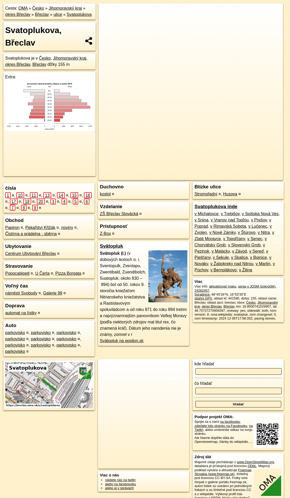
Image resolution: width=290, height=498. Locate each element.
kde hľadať (204, 364)
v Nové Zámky (222, 232)
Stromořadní (205, 194)
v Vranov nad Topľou (230, 220)
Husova (230, 194)
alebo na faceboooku (120, 484)
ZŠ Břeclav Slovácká (119, 214)
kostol (105, 194)
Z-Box (105, 233)
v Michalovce (206, 214)
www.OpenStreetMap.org (255, 462)
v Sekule (221, 257)
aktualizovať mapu (222, 286)
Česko (38, 8)
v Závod (239, 251)
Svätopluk (111, 246)
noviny (67, 227)
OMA (23, 8)
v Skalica (239, 257)
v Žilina (245, 270)
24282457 (201, 290)
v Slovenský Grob (244, 245)
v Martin (263, 263)
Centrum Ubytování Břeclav (30, 253)
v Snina (201, 220)
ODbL (252, 466)
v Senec (254, 239)
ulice (58, 14)
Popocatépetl (17, 273)
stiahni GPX (203, 298)
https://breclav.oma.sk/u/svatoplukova (256, 176)
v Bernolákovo (223, 270)
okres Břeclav (17, 14)
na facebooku (230, 422)
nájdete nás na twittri (120, 480)
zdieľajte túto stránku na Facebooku (220, 426)
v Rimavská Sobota (228, 226)
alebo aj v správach (119, 488)
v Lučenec (257, 226)
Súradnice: (202, 294)
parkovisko (15, 332)
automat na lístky (21, 313)
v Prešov (259, 220)
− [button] (107, 20)
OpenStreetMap (186, 176)
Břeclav (42, 14)
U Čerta (42, 273)
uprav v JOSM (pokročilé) (256, 286)
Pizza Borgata (68, 273)
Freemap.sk (213, 176)
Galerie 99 (52, 293)
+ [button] (107, 12)
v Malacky (221, 251)
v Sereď (256, 251)
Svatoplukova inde (215, 206)
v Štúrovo (246, 232)
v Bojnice (258, 257)
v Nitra (264, 232)
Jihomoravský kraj (65, 8)
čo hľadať (203, 383)
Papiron (12, 227)
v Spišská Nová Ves (260, 214)
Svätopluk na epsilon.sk (121, 341)
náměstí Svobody (21, 293)
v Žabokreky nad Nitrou (231, 263)
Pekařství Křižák (40, 227)
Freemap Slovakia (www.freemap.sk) (222, 472)
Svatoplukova (79, 14)
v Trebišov (230, 214)
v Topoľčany (234, 239)
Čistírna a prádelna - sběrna (31, 234)
